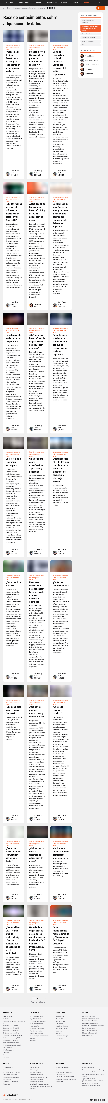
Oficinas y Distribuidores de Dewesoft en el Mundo (91, 1020)
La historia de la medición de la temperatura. (13, 338)
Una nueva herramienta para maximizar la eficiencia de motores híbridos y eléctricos (36, 592)
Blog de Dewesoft (35, 1067)
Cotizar (101, 8)
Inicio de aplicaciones (36, 1016)
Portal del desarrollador (89, 1030)
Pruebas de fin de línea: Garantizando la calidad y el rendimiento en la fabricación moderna (13, 61)
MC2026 (87, 3)
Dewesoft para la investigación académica (66, 1080)
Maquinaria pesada (62, 1028)
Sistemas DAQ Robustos (11, 1030)
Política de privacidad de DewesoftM (11, 1078)
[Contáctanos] (94, 3)
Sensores (6, 1052)
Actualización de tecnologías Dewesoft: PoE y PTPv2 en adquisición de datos (37, 212)
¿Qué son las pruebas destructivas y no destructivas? (37, 711)
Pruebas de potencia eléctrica (39, 1036)
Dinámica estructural (36, 1033)
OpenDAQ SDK (87, 1035)
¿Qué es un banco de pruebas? (58, 710)
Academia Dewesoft (62, 1067)
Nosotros (52, 3)
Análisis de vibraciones (37, 1028)
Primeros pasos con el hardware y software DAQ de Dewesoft (93, 1071)
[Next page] (45, 998)
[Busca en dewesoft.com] (103, 3)
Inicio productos (8, 1016)
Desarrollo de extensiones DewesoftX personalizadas (91, 1084)
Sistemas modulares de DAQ (12, 1035)
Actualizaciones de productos (39, 1084)
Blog (8, 8)
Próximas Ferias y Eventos (11, 1072)
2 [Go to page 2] (37, 998)
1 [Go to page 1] (33, 998)
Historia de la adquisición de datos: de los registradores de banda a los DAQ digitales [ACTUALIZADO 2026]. (37, 939)
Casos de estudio (35, 1072)
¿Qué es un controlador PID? (61, 584)
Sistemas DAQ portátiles (11, 1033)
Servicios (6, 1057)
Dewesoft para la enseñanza (65, 1077)
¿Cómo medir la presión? (13, 584)
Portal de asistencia (88, 1028)
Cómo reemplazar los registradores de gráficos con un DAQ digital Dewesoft (61, 935)
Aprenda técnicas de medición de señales (93, 1075)
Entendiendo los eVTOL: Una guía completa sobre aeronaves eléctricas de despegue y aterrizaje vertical (61, 470)
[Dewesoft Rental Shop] (99, 3)
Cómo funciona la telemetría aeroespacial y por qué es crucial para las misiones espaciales (60, 345)
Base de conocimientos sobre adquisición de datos (29, 8)
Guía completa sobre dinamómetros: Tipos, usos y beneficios (36, 465)
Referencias (7, 1070)
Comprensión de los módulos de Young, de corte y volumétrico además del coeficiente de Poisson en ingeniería (61, 215)
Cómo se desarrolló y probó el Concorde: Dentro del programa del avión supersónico (59, 63)
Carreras (64, 3)
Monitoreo (33, 1041)
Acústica (32, 1038)
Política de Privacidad (10, 1075)
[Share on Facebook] (50, 8)
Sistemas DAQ (8, 1019)
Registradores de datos (10, 1040)
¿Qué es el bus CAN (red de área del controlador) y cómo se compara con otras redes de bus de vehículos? (13, 940)
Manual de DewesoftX (89, 1033)
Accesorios (6, 1055)
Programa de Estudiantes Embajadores (64, 1073)
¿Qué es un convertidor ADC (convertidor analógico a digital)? (14, 855)
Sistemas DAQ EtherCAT (11, 1028)
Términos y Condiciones (10, 1081)
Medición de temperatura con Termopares (61, 851)
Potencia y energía (62, 1036)
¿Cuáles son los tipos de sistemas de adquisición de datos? (36, 855)
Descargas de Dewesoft (90, 1023)
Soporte (39, 3)
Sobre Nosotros (8, 1067)
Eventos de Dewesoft (36, 1081)
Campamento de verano (64, 1070)
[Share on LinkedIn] (47, 8)
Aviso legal (6, 1084)
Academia (76, 3)
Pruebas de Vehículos (36, 1023)
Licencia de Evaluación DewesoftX (93, 1026)
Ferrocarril (59, 1038)
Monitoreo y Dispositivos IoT (12, 1045)
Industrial (59, 1031)
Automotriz (59, 1019)
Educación (59, 1023)
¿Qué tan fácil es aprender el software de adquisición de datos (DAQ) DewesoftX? (14, 212)
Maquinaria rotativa (36, 1031)
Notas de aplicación (36, 1070)
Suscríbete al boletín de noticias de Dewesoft (41, 1087)
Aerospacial (60, 1016)
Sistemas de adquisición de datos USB (14, 1022)
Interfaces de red (8, 1050)
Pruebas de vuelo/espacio (38, 1021)
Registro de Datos (35, 1019)
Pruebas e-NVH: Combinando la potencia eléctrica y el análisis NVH (37, 58)
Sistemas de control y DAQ (11, 1038)
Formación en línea (88, 1067)
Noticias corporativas (36, 1075)
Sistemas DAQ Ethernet (10, 1026)
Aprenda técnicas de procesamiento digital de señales (92, 1080)
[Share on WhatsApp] (54, 8)
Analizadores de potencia (11, 1043)
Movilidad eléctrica (62, 1026)
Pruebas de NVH (35, 1026)
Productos (10, 3)
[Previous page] (29, 998)
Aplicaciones (25, 3)
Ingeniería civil (60, 1021)
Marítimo (59, 1033)
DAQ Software (8, 1047)
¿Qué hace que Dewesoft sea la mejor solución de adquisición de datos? (37, 341)
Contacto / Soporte (88, 1016)
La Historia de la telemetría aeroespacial (13, 462)
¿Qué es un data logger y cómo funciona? (13, 710)
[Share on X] (52, 8)
